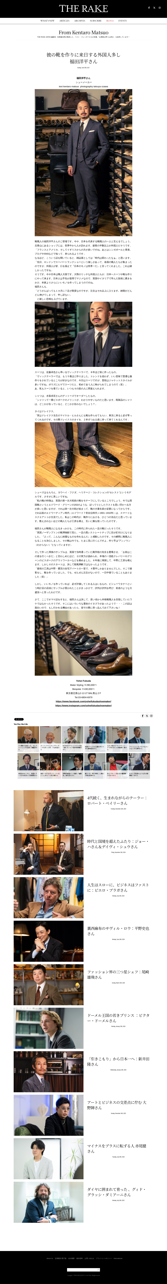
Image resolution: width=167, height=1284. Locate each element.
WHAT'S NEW (47, 20)
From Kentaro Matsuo (83, 32)
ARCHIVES (79, 20)
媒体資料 (79, 1258)
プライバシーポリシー (104, 1258)
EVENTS (122, 20)
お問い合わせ (89, 1258)
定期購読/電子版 (60, 1258)
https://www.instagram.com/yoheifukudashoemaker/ (83, 705)
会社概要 (71, 1258)
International (118, 1258)
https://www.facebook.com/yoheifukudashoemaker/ (83, 701)
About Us (50, 1258)
